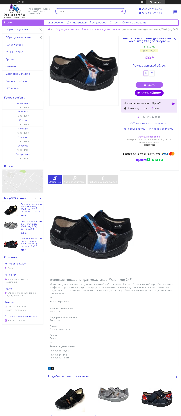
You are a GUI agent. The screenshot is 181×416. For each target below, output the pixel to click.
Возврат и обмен (16, 81)
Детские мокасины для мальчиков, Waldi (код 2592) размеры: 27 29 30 (31, 208)
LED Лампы (12, 88)
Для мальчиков (77, 22)
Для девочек (56, 22)
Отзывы (10, 66)
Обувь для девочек (17, 29)
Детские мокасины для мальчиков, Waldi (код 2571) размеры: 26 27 (31, 242)
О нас (114, 22)
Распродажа (98, 22)
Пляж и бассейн (14, 45)
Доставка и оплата (17, 74)
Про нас (10, 59)
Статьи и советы (134, 22)
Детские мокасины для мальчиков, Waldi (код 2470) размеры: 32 (31, 225)
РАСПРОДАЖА (14, 52)
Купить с (150, 93)
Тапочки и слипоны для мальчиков (101, 29)
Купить (151, 85)
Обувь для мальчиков (68, 29)
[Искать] (122, 11)
